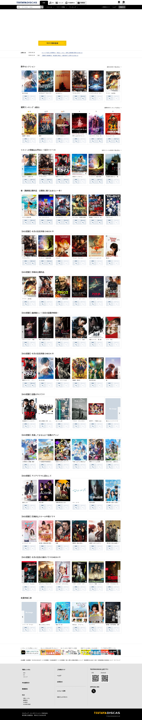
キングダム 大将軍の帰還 (79, 217)
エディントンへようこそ (95, 258)
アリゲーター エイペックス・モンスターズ (100, 298)
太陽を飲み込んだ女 (61, 502)
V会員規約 (28, 660)
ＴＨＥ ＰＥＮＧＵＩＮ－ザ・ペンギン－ (116, 584)
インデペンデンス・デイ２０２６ (97, 93)
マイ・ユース (76, 502)
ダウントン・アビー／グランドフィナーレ (49, 584)
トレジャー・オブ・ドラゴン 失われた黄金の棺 (84, 298)
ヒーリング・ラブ (26, 543)
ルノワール (92, 624)
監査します (25, 502)
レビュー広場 (61, 691)
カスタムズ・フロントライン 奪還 (47, 93)
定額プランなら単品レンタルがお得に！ (90, 648)
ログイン (123, 3)
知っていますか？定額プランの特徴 (69, 648)
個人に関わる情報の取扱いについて (74, 660)
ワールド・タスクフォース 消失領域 (115, 298)
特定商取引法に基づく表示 (90, 660)
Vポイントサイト (62, 697)
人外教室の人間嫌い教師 (28, 461)
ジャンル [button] (49, 7)
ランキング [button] (72, 7)
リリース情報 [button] (61, 7)
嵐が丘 (107, 258)
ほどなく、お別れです (27, 176)
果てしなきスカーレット (78, 136)
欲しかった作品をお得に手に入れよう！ (50, 648)
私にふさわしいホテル (44, 624)
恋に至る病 (25, 93)
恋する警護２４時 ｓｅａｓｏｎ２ (47, 421)
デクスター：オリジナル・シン (63, 584)
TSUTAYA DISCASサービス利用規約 (40, 660)
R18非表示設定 (27, 704)
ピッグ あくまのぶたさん (62, 339)
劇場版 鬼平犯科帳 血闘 (112, 624)
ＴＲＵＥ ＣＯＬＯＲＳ (78, 421)
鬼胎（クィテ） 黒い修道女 (96, 339)
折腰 (57, 543)
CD (53, 2)
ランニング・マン (110, 136)
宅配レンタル (26, 698)
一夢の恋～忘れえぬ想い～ (112, 543)
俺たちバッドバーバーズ (112, 421)
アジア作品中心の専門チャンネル (108, 648)
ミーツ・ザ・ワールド (27, 624)
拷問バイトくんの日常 (94, 461)
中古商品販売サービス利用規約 (57, 660)
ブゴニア (58, 258)
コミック (61, 2)
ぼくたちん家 (59, 421)
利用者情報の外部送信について (105, 660)
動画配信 (82, 2)
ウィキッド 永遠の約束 (95, 176)
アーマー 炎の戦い (111, 93)
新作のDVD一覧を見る (113, 67)
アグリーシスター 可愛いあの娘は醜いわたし (33, 339)
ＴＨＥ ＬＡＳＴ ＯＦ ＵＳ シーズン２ (83, 584)
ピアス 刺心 (109, 339)
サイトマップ (117, 660)
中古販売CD (71, 2)
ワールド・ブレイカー (78, 258)
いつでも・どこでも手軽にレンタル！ (29, 648)
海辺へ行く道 (59, 624)
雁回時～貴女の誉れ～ (78, 543)
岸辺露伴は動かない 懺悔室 (113, 176)
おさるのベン (59, 93)
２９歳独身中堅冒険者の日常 (46, 461)
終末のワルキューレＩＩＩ (62, 461)
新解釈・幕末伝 (26, 136)
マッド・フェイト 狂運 (78, 339)
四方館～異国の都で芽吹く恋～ (46, 543)
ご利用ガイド (106, 7)
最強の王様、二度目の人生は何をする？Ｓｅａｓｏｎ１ (119, 461)
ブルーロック (109, 217)
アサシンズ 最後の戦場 (62, 298)
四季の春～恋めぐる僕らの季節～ (114, 502)
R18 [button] (121, 7)
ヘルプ (114, 7)
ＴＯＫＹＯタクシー (61, 136)
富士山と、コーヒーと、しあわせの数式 (82, 624)
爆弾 (40, 136)
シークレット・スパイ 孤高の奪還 (47, 298)
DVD (44, 2)
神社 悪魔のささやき (44, 339)
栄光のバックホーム (77, 176)
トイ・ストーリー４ (44, 217)
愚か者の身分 (92, 380)
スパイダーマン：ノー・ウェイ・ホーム (65, 217)
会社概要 (23, 660)
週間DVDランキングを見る (112, 107)
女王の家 (41, 502)
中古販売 (25, 702)
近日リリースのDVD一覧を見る (111, 150)
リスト (119, 3)
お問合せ (60, 682)
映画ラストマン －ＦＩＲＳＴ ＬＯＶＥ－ (67, 176)
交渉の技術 (92, 502)
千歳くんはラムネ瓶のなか (79, 461)
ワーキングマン (76, 93)
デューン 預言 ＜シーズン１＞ (97, 584)
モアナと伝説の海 (26, 217)
